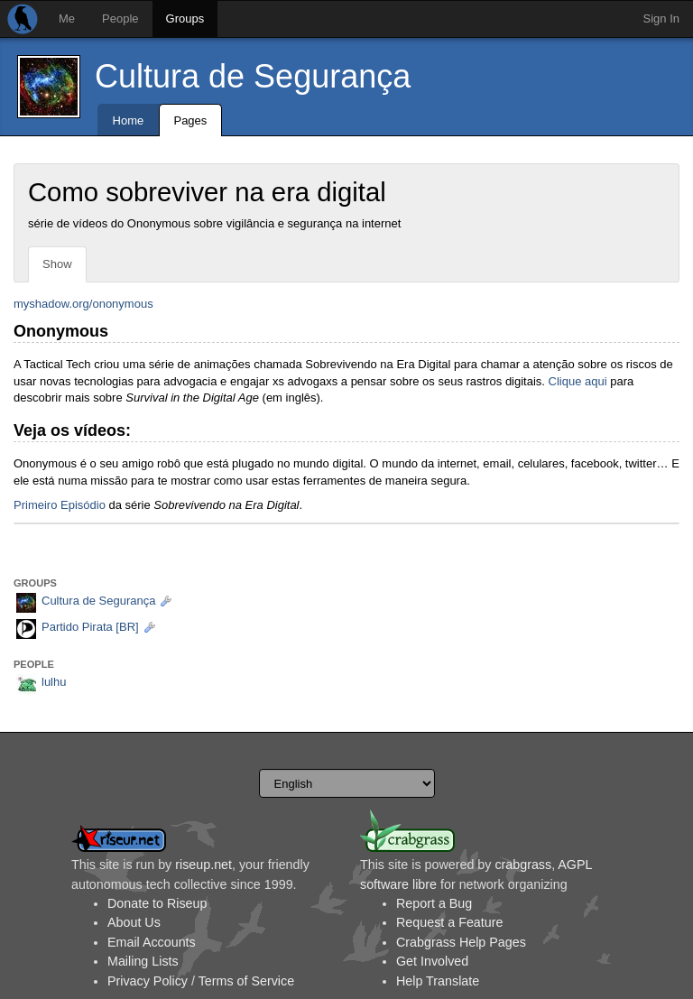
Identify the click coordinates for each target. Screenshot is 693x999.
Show (57, 264)
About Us (134, 922)
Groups (185, 18)
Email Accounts (151, 942)
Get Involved (432, 961)
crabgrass (522, 864)
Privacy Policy (147, 981)
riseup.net (203, 864)
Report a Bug (434, 903)
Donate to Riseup (157, 903)
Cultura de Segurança (253, 76)
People (120, 18)
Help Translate (437, 981)
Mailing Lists (143, 961)
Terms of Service (246, 981)
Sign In (661, 18)
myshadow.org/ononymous (83, 303)
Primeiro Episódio (60, 505)
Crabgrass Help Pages (461, 942)
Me (67, 18)
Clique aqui (578, 381)
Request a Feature (449, 922)
